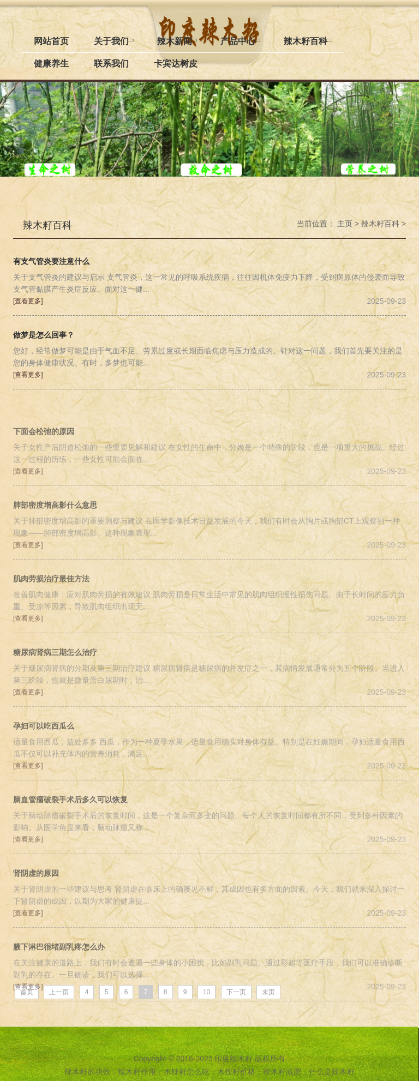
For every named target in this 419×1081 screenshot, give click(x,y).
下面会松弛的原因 (43, 469)
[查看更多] (28, 301)
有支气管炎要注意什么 (51, 261)
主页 (344, 223)
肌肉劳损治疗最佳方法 (51, 616)
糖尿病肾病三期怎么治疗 (55, 689)
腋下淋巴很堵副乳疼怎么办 (59, 984)
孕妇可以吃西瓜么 (43, 763)
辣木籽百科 (47, 224)
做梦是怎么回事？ (43, 334)
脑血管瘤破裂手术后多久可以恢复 (70, 837)
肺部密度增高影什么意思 (55, 542)
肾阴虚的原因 (36, 910)
